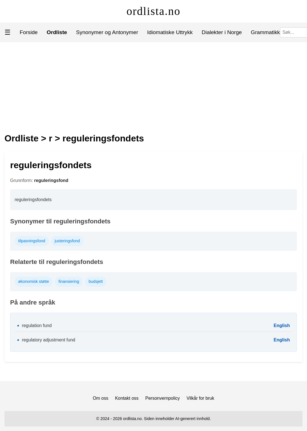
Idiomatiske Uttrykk (170, 32)
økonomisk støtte (33, 281)
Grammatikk (265, 32)
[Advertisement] (153, 84)
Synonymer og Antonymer (107, 32)
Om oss (100, 398)
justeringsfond (67, 241)
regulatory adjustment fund (48, 339)
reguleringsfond (51, 180)
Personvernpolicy (162, 398)
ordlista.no (153, 11)
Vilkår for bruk (200, 398)
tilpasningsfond (31, 241)
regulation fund (37, 325)
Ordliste (21, 138)
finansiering (68, 281)
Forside (29, 32)
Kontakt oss (127, 398)
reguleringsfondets (103, 138)
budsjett (96, 281)
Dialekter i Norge (222, 32)
